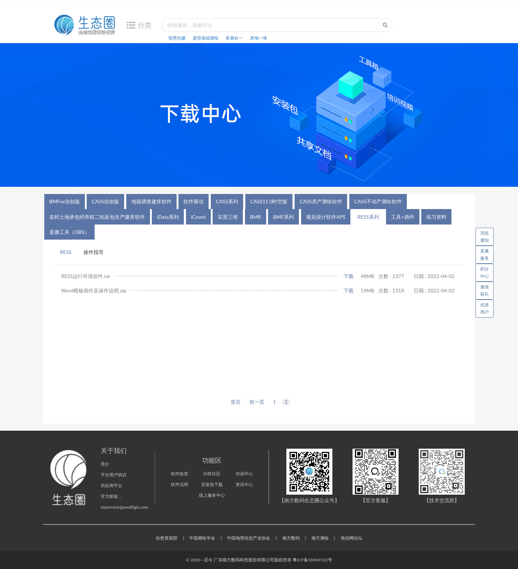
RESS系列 (368, 217)
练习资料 (436, 217)
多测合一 (234, 38)
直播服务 (484, 254)
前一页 (256, 402)
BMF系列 (283, 217)
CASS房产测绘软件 (321, 201)
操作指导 (93, 252)
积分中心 (484, 272)
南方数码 (291, 538)
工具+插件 (402, 217)
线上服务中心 (212, 495)
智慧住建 (177, 38)
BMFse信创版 (64, 201)
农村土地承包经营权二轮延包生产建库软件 (97, 217)
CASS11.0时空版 (269, 201)
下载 (349, 276)
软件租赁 (179, 473)
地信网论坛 (351, 538)
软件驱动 (193, 201)
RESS (66, 252)
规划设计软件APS (325, 217)
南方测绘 (320, 538)
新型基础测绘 (206, 38)
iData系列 (168, 217)
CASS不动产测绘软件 (378, 201)
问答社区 (212, 473)
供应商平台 (111, 485)
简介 (105, 464)
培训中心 (244, 473)
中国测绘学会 (202, 538)
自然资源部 (166, 538)
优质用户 (484, 308)
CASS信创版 (105, 201)
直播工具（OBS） (69, 232)
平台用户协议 (114, 474)
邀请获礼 (484, 290)
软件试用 (179, 484)
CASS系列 (227, 201)
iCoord (198, 217)
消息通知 (487, 235)
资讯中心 (244, 484)
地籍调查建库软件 (151, 201)
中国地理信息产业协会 (248, 538)
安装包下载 (212, 484)
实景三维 (228, 217)
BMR (255, 217)
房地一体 (258, 38)
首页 (236, 402)
